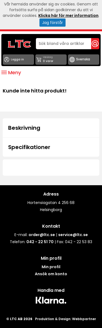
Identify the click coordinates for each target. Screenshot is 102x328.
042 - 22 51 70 (40, 242)
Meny (11, 72)
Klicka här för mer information (68, 15)
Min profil (51, 267)
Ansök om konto (51, 274)
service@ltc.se (73, 234)
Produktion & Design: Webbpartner (65, 319)
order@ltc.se (42, 234)
